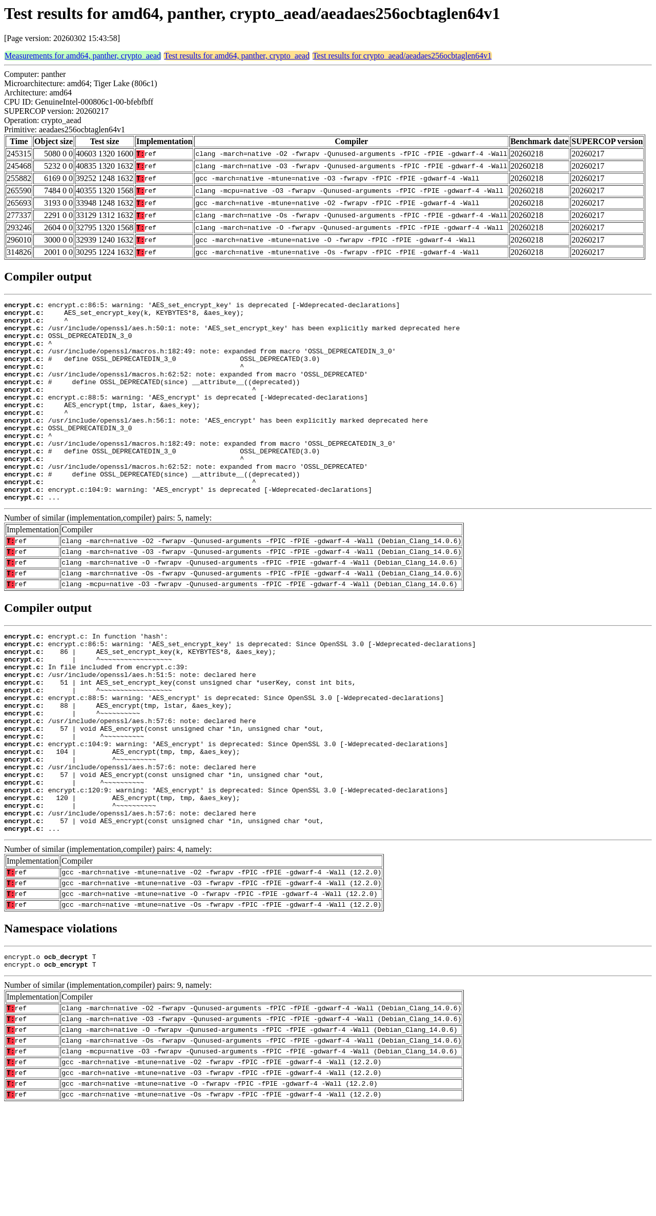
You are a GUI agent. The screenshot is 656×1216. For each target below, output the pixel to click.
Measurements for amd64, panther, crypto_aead (83, 55)
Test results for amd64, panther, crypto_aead (237, 55)
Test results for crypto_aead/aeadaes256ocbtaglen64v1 (402, 55)
